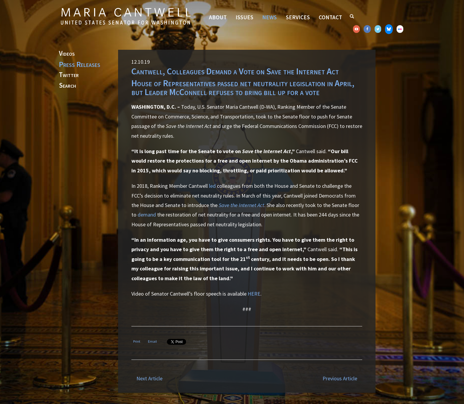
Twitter (69, 75)
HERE (254, 293)
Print (136, 341)
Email (152, 341)
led (212, 185)
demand (147, 214)
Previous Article (340, 378)
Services (298, 17)
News (269, 17)
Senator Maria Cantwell (125, 16)
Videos (67, 53)
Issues (244, 17)
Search (67, 85)
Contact (330, 17)
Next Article (149, 378)
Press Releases (79, 64)
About (218, 17)
